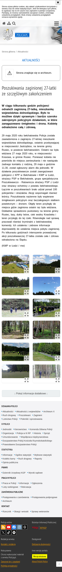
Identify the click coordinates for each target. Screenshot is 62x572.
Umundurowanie (10, 437)
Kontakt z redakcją (8, 544)
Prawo (4, 467)
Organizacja (8, 433)
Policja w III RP (24, 433)
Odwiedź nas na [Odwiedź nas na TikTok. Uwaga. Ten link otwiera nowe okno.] (8, 532)
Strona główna (8, 51)
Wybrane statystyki (43, 455)
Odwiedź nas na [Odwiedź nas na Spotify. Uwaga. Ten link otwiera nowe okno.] (14, 532)
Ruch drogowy (9, 415)
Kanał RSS (3, 527)
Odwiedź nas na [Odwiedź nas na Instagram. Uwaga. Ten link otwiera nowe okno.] (19, 527)
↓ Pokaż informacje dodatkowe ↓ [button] (31, 393)
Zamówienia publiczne (12, 492)
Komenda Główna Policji (41, 429)
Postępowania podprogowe (44, 497)
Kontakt (5, 506)
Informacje (7, 455)
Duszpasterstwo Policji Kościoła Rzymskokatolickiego (27, 441)
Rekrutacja (26, 487)
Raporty (38, 458)
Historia (37, 433)
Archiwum (7, 501)
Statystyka (7, 449)
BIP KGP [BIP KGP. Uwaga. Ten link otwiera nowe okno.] (43, 527)
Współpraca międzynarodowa (34, 437)
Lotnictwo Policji (10, 419)
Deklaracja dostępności (41, 544)
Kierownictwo (20, 429)
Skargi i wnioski (21, 511)
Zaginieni (38, 415)
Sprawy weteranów (40, 511)
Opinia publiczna (10, 462)
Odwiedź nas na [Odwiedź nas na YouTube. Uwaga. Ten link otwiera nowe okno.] (8, 527)
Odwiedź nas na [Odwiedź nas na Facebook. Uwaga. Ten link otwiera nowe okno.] (14, 527)
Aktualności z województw (28, 411)
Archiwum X (49, 411)
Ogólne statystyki (23, 455)
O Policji (5, 424)
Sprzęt (47, 433)
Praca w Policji (8, 477)
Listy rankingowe (10, 487)
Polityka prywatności (9, 565)
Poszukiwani (25, 415)
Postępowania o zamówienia (16, 497)
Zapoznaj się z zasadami (10, 561)
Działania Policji (9, 406)
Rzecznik (7, 511)
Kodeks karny (9, 458)
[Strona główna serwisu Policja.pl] (4, 23)
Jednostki (7, 429)
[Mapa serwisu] (9, 23)
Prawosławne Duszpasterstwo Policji (20, 444)
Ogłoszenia (37, 483)
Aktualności (22, 51)
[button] (56, 24)
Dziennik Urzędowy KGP (14, 473)
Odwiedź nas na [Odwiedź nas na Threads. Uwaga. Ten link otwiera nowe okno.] (24, 527)
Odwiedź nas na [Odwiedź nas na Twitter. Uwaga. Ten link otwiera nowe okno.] (3, 532)
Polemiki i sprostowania (31, 419)
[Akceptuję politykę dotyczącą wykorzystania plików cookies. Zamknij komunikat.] (58, 2)
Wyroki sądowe (35, 473)
